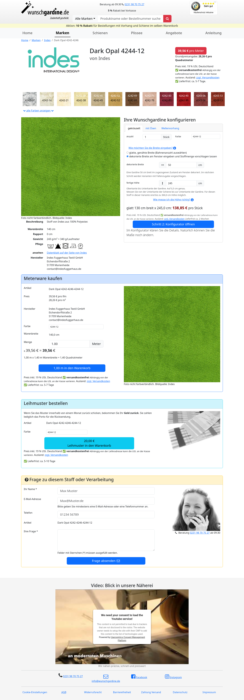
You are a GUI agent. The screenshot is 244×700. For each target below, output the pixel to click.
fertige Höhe (133, 182)
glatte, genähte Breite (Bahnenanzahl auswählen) (157, 152)
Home (27, 32)
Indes (47, 40)
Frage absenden (106, 561)
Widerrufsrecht (93, 692)
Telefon (28, 512)
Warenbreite (31, 333)
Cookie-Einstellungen (34, 692)
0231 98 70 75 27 (134, 4)
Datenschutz (180, 692)
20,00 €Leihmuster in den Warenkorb (89, 443)
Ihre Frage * (31, 531)
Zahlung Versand (151, 692)
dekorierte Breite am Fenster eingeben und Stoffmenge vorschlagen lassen (172, 156)
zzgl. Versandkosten (207, 77)
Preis (27, 296)
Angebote (174, 32)
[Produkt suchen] (167, 18)
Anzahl (130, 136)
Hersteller (29, 308)
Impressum (209, 692)
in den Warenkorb (72, 368)
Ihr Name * (30, 489)
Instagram (173, 676)
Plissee (136, 32)
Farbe (178, 136)
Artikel (27, 288)
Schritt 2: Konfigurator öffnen (173, 224)
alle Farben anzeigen (38, 110)
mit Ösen (150, 128)
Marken (62, 32)
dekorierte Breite (135, 164)
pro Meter (191, 51)
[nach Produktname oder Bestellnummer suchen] (130, 18)
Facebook (139, 676)
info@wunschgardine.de (106, 678)
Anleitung (213, 32)
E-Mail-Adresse (32, 499)
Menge (28, 342)
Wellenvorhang (170, 128)
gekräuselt (134, 128)
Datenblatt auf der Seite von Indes (67, 252)
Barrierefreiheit (122, 692)
